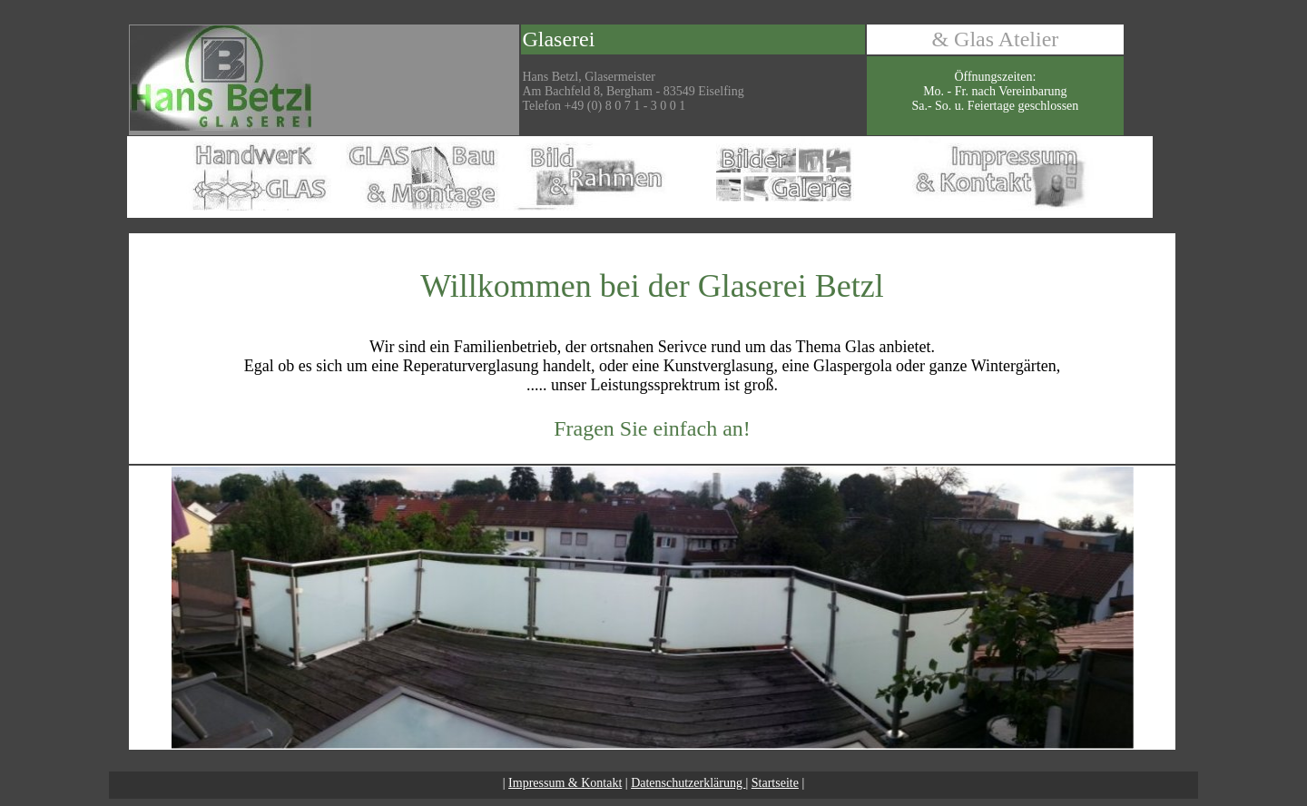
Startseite (775, 783)
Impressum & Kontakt (565, 783)
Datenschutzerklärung (688, 783)
